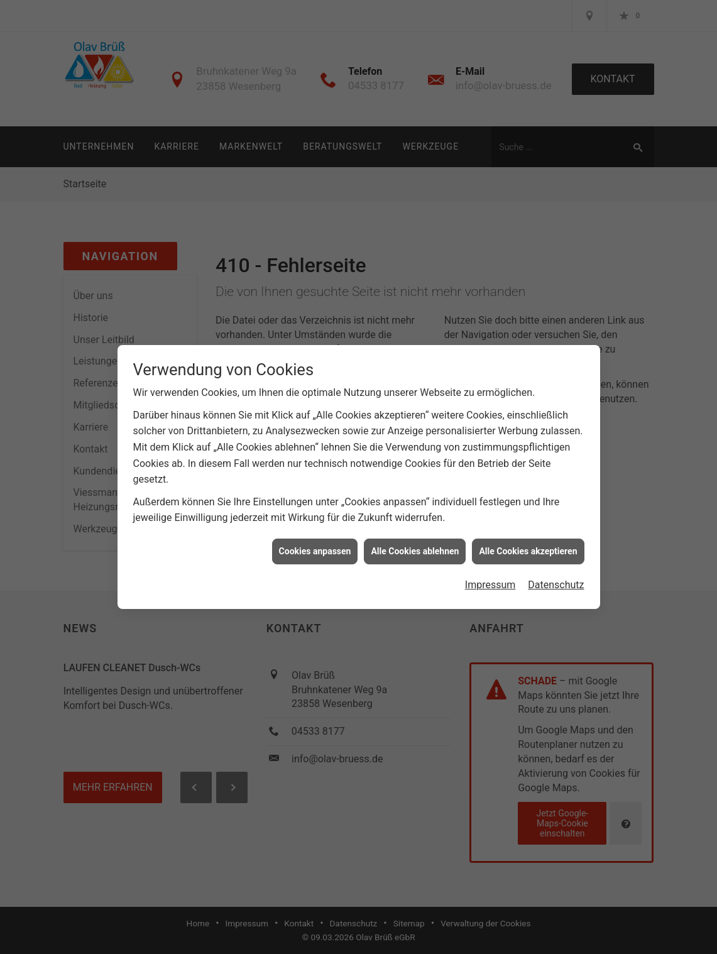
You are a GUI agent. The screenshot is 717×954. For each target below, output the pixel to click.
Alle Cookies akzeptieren (528, 541)
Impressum (490, 575)
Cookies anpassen (315, 541)
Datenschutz (556, 575)
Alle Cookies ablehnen (415, 541)
